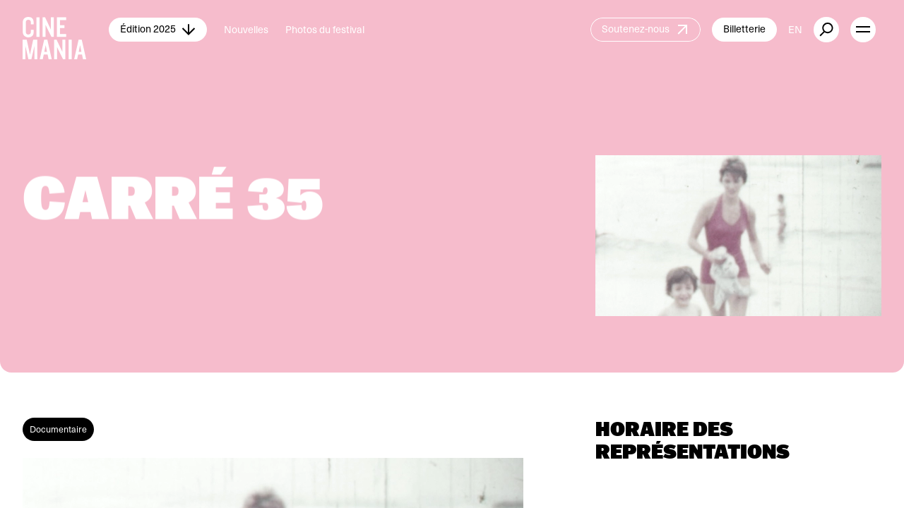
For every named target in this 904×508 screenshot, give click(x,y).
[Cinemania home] (66, 29)
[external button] (826, 29)
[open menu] (863, 29)
